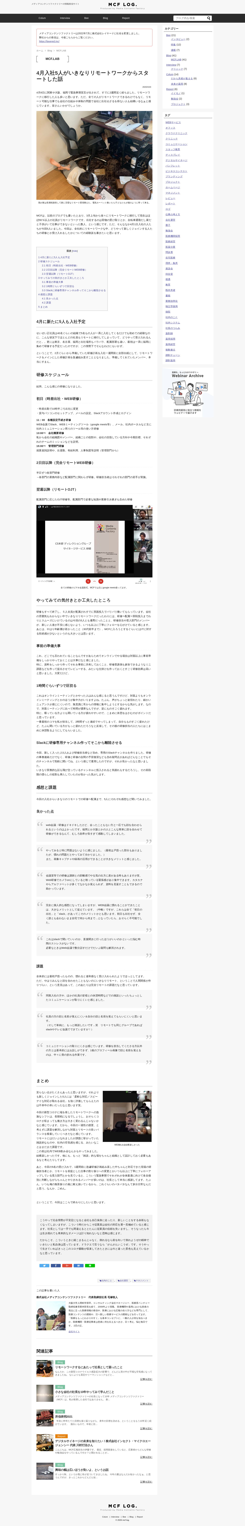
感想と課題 (45, 294)
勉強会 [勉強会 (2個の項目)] (169, 230)
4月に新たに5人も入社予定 (54, 257)
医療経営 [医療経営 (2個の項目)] (170, 241)
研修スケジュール (49, 261)
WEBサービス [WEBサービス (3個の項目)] (173, 122)
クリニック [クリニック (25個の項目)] (172, 138)
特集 (173, 44)
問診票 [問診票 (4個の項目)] (169, 252)
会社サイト (74, 1331)
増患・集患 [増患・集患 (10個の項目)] (172, 263)
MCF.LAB (53, 59)
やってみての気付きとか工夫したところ (61, 278)
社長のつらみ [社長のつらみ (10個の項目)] (173, 328)
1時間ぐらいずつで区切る (58, 286)
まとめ (43, 306)
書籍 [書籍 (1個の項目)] (168, 295)
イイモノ (176, 93)
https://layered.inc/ (49, 41)
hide (75, 251)
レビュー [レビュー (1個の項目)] (170, 198)
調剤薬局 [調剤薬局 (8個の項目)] (170, 360)
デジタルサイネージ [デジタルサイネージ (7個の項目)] (176, 160)
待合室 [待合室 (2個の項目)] (169, 274)
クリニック (177, 69)
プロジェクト (178, 104)
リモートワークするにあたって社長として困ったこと (88, 1367)
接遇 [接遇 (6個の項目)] (168, 279)
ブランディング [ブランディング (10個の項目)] (174, 176)
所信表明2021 (63, 1416)
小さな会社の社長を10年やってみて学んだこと (84, 1392)
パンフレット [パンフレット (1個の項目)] (173, 165)
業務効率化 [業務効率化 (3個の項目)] (172, 301)
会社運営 (124, 1281)
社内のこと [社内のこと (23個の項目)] (172, 317)
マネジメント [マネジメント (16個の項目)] (173, 192)
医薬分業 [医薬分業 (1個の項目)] (170, 247)
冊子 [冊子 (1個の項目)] (168, 225)
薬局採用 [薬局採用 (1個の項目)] (170, 338)
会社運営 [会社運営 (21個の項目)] (170, 220)
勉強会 (174, 98)
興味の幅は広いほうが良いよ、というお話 (82, 1470)
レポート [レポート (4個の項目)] (170, 203)
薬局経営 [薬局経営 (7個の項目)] (170, 344)
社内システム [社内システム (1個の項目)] (173, 322)
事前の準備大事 (52, 282)
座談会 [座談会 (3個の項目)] (169, 268)
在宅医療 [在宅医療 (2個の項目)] (170, 257)
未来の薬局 (177, 84)
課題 (46, 302)
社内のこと (107, 1281)
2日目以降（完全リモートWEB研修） (64, 269)
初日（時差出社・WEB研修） (60, 265)
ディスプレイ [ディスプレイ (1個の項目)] (173, 155)
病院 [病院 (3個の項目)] (168, 311)
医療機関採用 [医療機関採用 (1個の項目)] (173, 236)
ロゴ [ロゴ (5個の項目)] (168, 209)
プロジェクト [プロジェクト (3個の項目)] (173, 182)
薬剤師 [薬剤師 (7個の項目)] (169, 333)
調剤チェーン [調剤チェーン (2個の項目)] (173, 355)
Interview (65, 18)
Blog (105, 18)
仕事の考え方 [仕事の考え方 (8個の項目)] (173, 214)
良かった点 (50, 298)
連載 (173, 50)
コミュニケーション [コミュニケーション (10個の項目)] (176, 144)
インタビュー (178, 39)
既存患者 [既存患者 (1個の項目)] (170, 290)
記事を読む (146, 1379)
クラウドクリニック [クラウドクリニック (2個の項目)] (176, 133)
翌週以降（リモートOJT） (58, 273)
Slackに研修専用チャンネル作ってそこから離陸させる (74, 290)
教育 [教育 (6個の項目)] (168, 284)
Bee (86, 18)
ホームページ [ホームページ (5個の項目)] (173, 187)
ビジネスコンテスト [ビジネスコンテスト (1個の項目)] (176, 171)
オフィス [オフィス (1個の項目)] (170, 127)
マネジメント (142, 1281)
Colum (42, 18)
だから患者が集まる (182, 78)
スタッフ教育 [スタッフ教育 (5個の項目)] (173, 149)
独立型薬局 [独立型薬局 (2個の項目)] (172, 306)
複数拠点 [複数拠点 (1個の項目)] (170, 349)
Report (126, 18)
